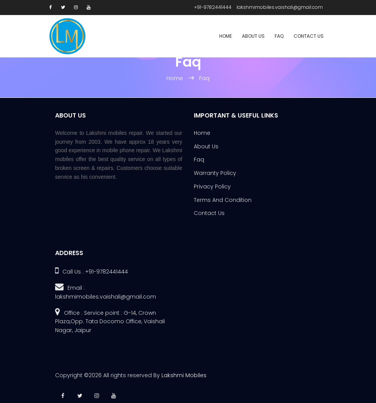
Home (225, 36)
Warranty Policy (215, 173)
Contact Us (309, 36)
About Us (253, 36)
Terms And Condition (223, 200)
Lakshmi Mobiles (183, 375)
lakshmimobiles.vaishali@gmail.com (280, 7)
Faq (279, 36)
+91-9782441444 (213, 7)
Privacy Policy (212, 186)
